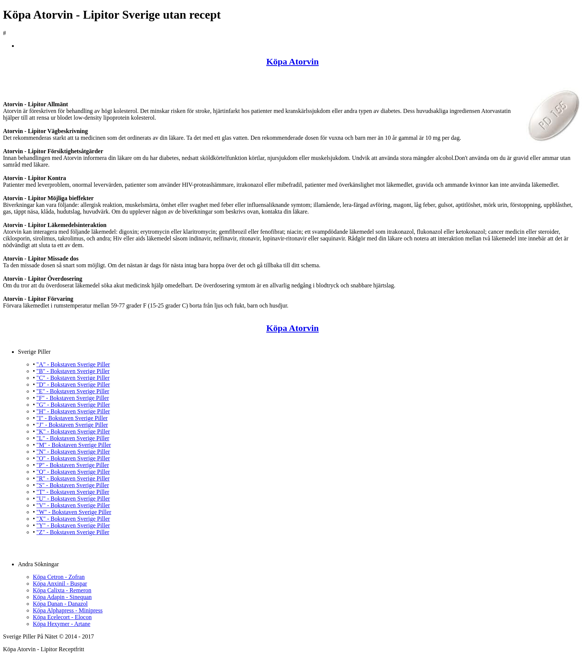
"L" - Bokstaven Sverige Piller (73, 438)
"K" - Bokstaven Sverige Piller (73, 431)
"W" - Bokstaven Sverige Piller (74, 512)
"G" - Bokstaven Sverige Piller (73, 404)
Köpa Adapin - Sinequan (62, 597)
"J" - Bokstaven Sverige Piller (72, 425)
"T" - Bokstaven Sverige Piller (73, 492)
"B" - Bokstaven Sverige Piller (73, 371)
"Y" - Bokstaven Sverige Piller (73, 525)
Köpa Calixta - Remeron (62, 590)
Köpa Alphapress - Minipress (68, 610)
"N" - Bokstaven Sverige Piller (73, 451)
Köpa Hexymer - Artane (61, 624)
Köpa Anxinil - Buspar (60, 583)
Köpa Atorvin (292, 61)
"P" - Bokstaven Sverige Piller (73, 465)
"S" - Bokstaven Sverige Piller (73, 485)
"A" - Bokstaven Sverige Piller (73, 364)
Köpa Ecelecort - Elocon (62, 617)
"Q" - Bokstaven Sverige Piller (73, 472)
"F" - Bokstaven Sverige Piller (73, 398)
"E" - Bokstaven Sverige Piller (73, 391)
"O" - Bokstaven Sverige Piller (73, 458)
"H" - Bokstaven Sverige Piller (73, 411)
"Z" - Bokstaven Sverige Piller (73, 532)
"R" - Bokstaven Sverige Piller (73, 478)
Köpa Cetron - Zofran (59, 577)
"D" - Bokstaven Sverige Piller (73, 384)
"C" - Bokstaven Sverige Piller (73, 378)
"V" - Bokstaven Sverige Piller (73, 505)
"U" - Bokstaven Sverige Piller (73, 498)
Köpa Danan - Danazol (60, 603)
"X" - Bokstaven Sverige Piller (73, 519)
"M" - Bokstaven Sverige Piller (74, 445)
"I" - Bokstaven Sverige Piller (72, 418)
